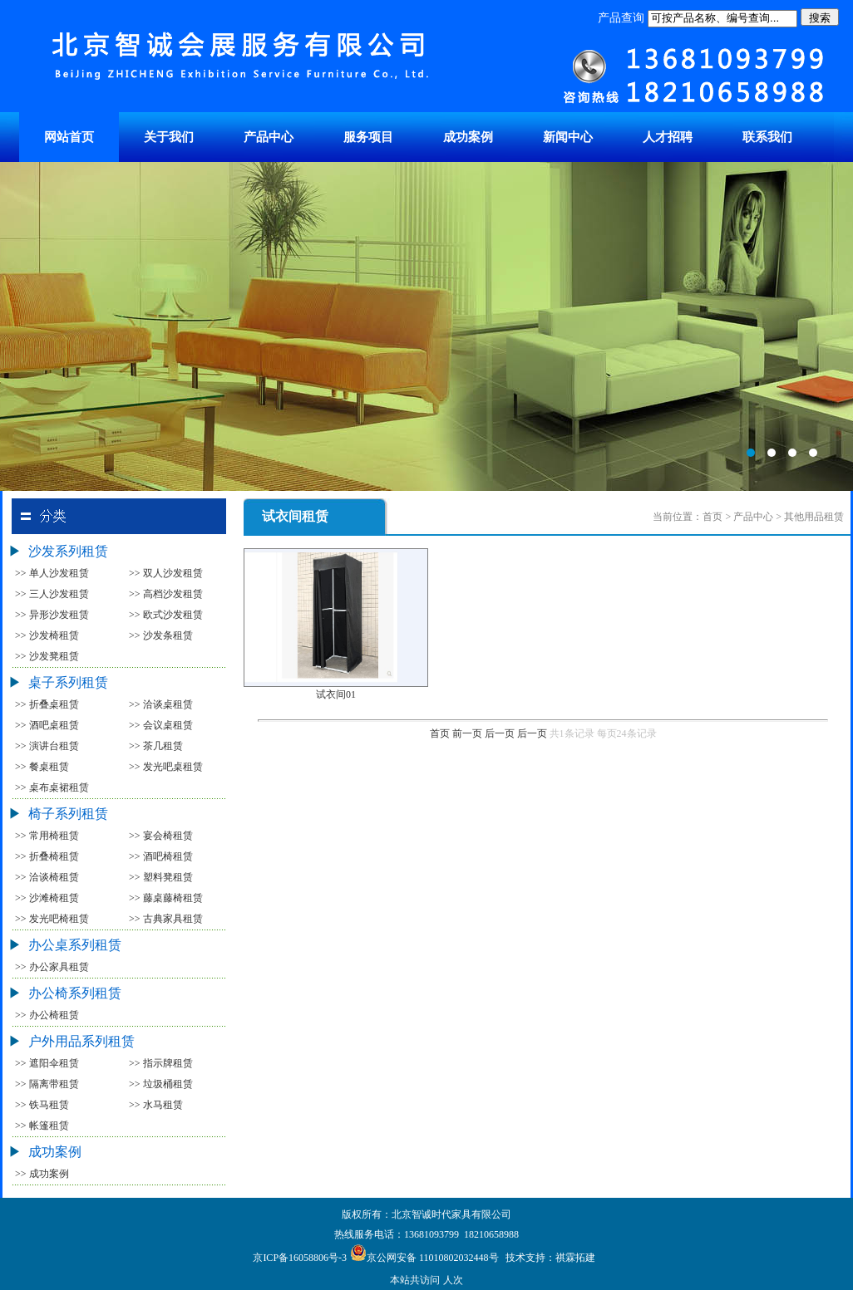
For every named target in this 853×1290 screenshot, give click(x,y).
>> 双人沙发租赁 (166, 573)
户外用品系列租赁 (81, 1041)
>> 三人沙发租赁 (52, 594)
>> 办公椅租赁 (47, 1015)
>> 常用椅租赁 (47, 835)
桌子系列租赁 (68, 682)
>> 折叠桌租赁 (47, 704)
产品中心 (268, 137)
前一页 (467, 733)
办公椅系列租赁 (74, 993)
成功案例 (468, 137)
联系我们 (767, 137)
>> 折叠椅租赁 (47, 856)
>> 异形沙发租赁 (52, 614)
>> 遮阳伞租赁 (47, 1063)
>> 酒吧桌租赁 (47, 725)
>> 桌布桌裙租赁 (52, 787)
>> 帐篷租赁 (42, 1125)
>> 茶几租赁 (156, 746)
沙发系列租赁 (68, 551)
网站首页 (69, 137)
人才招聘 (668, 137)
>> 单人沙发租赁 (52, 573)
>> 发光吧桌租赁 (166, 767)
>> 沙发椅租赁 (47, 635)
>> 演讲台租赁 (47, 746)
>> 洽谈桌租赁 (161, 704)
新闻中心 (568, 137)
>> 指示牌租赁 (161, 1063)
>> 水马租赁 (156, 1105)
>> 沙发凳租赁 (47, 656)
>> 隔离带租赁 (47, 1084)
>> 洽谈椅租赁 (47, 877)
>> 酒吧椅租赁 (161, 856)
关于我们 (169, 137)
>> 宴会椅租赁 (161, 835)
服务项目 (368, 137)
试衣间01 (336, 694)
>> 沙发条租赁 (161, 635)
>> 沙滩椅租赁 (47, 898)
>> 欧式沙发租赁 (166, 614)
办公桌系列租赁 (74, 945)
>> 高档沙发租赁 (166, 594)
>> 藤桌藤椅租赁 (166, 898)
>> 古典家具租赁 (166, 919)
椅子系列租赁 (68, 814)
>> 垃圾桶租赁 (161, 1084)
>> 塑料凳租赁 (161, 877)
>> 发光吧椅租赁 (52, 919)
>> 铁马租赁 (42, 1105)
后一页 (500, 733)
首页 (440, 733)
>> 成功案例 (42, 1174)
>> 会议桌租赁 (161, 725)
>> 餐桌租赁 (42, 767)
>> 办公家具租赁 (52, 967)
